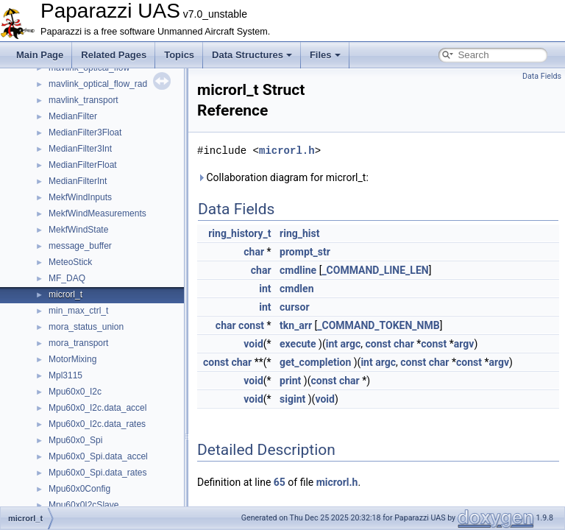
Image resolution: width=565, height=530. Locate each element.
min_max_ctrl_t (78, 310)
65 (279, 482)
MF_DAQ (67, 278)
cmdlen (296, 288)
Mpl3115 (65, 375)
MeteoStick (70, 262)
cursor (294, 307)
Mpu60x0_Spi (75, 440)
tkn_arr (296, 325)
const (251, 325)
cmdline (298, 270)
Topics (179, 54)
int (265, 288)
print (290, 380)
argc (351, 344)
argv (464, 344)
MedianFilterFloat (83, 165)
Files (325, 54)
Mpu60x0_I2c (75, 391)
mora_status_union (86, 327)
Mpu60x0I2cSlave (83, 505)
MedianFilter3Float (85, 132)
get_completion (315, 362)
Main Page (39, 54)
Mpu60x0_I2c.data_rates (97, 424)
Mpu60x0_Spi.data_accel (98, 456)
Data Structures (252, 54)
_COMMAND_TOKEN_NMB (378, 325)
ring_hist (299, 233)
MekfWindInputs (80, 197)
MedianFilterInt (78, 181)
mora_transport (78, 343)
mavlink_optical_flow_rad (98, 84)
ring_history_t (239, 233)
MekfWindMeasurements (97, 213)
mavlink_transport (83, 100)
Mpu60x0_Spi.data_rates (97, 472)
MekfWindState (78, 230)
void (253, 344)
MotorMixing (72, 359)
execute (298, 344)
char (254, 252)
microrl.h (287, 151)
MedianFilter (73, 116)
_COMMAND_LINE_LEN (374, 270)
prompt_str (305, 252)
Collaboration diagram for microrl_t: (283, 177)
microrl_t (65, 294)
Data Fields (541, 76)
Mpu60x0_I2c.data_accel (97, 408)
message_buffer (80, 246)
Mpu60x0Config (79, 489)
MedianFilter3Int (80, 149)
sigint (292, 399)
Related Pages (113, 54)
